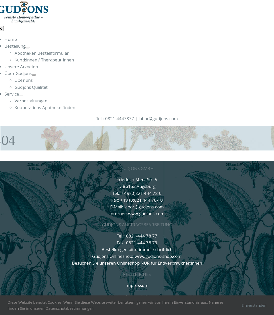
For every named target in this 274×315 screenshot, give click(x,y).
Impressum (137, 285)
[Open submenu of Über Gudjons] (34, 75)
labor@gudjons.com (158, 118)
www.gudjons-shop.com (158, 256)
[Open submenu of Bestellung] (27, 47)
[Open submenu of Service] (21, 95)
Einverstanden (254, 305)
